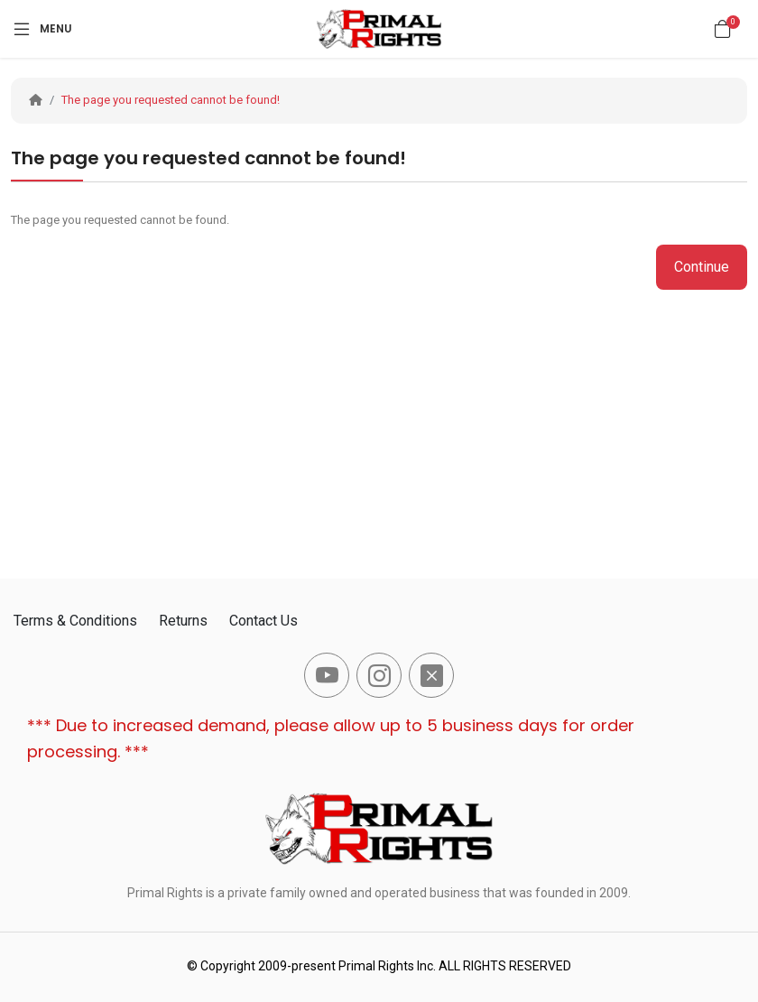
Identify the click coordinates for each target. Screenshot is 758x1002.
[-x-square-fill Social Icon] (431, 675)
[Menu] (41, 29)
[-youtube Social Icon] (326, 675)
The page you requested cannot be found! (170, 100)
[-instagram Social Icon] (379, 675)
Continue (701, 266)
